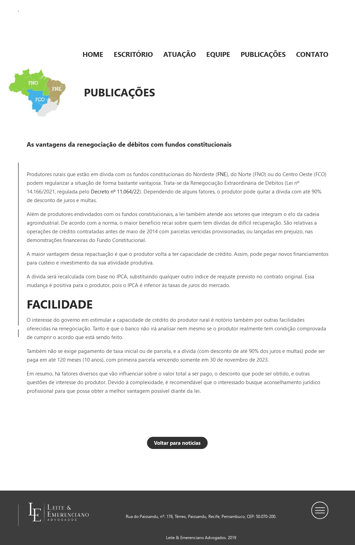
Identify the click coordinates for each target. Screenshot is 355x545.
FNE (221, 174)
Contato (312, 54)
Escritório (133, 54)
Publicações (263, 54)
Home (93, 54)
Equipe (218, 54)
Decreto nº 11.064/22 (115, 191)
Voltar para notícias (177, 442)
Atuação (179, 54)
